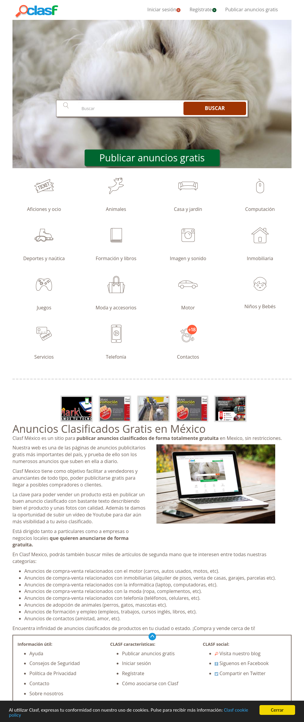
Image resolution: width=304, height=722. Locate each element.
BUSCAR (215, 108)
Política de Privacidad (52, 673)
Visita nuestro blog (238, 653)
